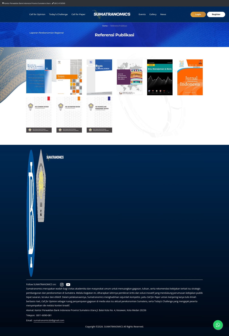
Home (105, 25)
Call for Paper (78, 14)
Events (142, 14)
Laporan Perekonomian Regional (47, 33)
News (163, 14)
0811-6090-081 (44, 315)
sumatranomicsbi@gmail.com (49, 320)
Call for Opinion (37, 14)
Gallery (152, 14)
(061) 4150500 (59, 3)
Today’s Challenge (58, 14)
